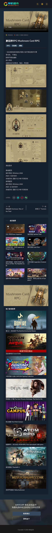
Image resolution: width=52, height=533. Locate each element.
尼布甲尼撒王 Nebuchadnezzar (15, 490)
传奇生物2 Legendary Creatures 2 (37, 263)
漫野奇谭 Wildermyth (12, 278)
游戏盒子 (26, 519)
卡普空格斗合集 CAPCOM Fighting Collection (20, 376)
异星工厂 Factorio (40, 209)
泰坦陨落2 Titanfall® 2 (13, 467)
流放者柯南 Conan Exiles (13, 353)
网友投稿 (9, 35)
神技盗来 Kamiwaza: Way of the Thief (14, 210)
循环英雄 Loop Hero (34, 247)
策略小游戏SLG (23, 35)
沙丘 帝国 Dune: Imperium (14, 234)
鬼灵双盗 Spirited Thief (34, 234)
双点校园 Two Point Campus (14, 422)
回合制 (14, 45)
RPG (8, 45)
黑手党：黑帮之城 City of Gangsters (37, 279)
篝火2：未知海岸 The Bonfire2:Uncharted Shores (21, 331)
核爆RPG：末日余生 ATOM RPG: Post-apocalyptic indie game (24, 444)
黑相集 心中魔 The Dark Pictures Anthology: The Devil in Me (24, 399)
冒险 (20, 45)
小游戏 (16, 35)
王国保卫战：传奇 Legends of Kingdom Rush (15, 248)
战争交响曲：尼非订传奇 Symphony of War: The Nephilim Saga (15, 263)
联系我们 (26, 513)
